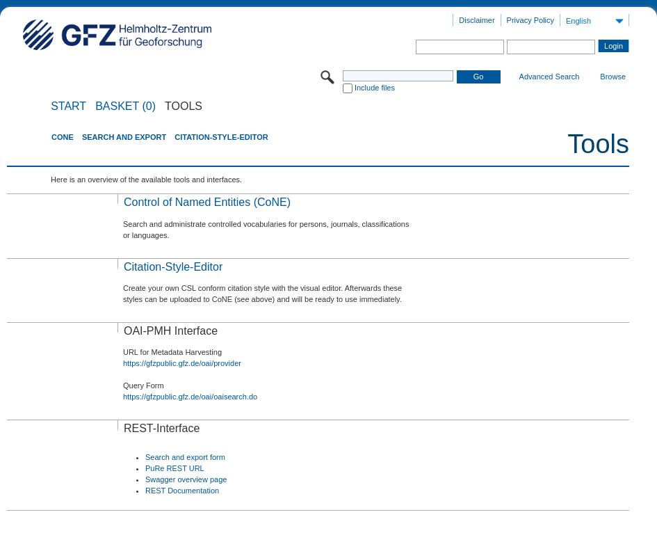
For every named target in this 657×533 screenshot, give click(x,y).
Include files (375, 87)
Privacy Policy (530, 20)
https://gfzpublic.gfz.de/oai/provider (182, 363)
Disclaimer (476, 20)
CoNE (62, 137)
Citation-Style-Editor (221, 137)
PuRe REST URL (174, 468)
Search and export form (185, 457)
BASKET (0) (125, 106)
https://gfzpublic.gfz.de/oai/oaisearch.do (190, 396)
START (68, 106)
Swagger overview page (186, 479)
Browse (613, 76)
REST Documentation (182, 490)
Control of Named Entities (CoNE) (207, 202)
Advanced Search (549, 76)
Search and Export (124, 137)
